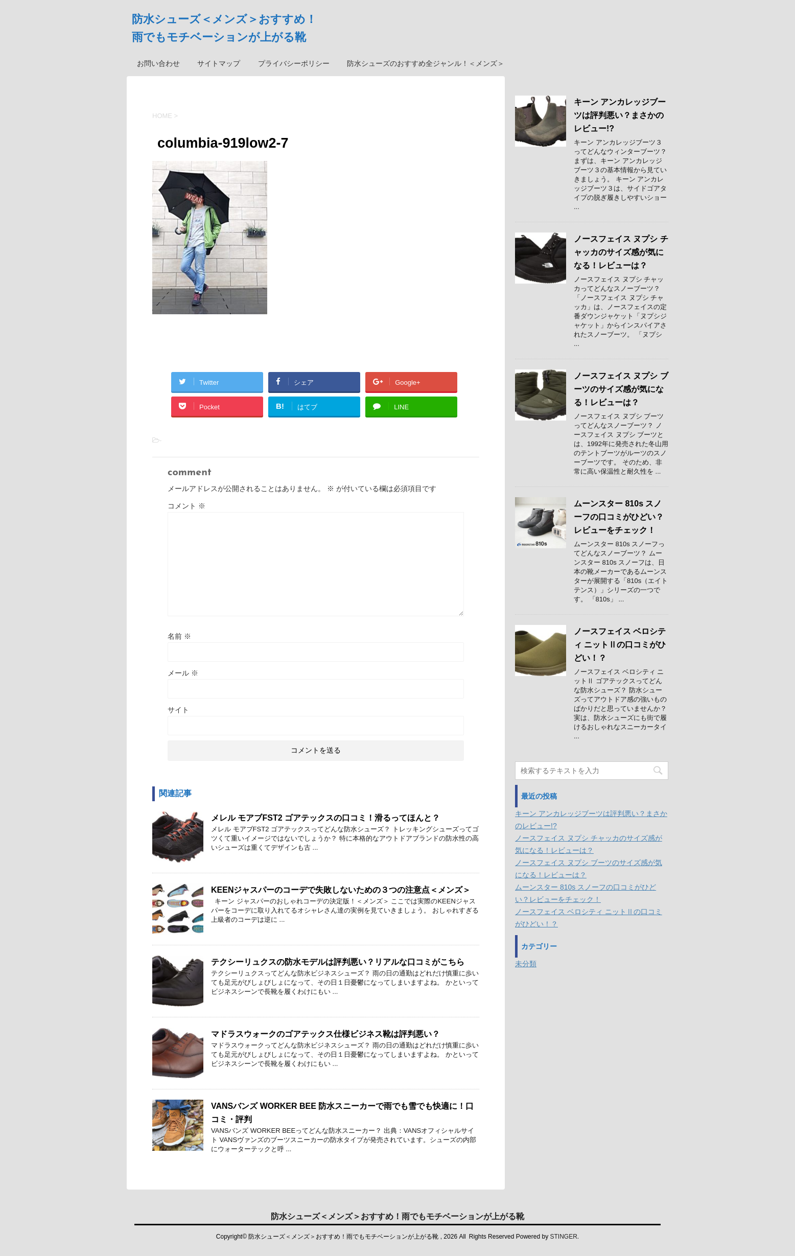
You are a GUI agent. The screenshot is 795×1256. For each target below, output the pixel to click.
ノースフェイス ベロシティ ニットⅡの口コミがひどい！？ (620, 644)
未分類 (525, 964)
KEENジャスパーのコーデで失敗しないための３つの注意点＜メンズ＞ (341, 890)
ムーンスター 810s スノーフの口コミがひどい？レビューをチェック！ (619, 516)
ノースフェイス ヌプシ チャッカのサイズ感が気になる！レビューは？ (621, 252)
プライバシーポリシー (294, 63)
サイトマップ (218, 63)
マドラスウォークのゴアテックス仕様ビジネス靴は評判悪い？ (325, 1034)
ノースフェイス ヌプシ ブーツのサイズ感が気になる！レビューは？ (621, 389)
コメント (186, 506)
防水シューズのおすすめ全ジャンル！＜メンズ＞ (425, 63)
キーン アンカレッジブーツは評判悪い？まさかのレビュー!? (620, 115)
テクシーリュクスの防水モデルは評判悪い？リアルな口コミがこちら (337, 962)
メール (183, 673)
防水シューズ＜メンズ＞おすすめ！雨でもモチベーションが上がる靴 (397, 1216)
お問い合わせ (158, 63)
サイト (178, 710)
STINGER (563, 1236)
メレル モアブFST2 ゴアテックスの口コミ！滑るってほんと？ (325, 817)
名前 (179, 636)
